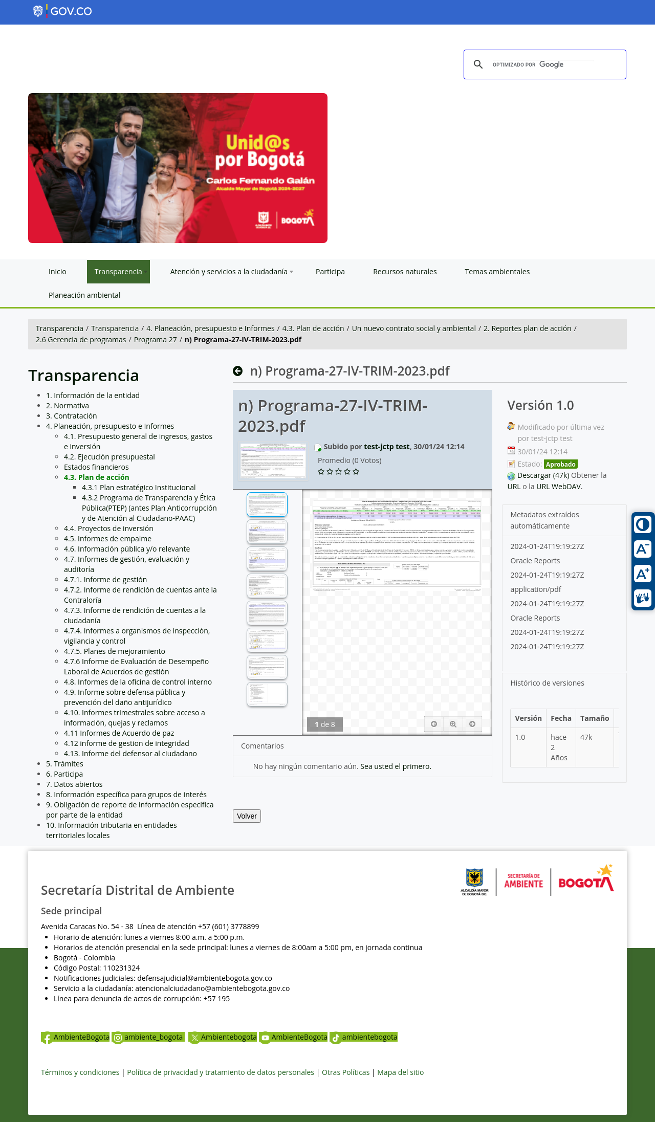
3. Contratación (71, 416)
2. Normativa (67, 405)
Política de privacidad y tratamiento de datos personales (220, 1072)
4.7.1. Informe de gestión (105, 579)
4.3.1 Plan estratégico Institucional (139, 487)
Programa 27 (155, 339)
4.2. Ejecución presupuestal (109, 456)
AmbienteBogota (75, 1037)
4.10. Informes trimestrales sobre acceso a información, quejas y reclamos (134, 718)
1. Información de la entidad (93, 395)
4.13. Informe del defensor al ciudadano (130, 753)
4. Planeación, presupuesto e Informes (210, 328)
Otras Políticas (345, 1072)
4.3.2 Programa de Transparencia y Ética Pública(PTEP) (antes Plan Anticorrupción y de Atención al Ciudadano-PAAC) (149, 508)
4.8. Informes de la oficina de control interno (138, 682)
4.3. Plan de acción (313, 328)
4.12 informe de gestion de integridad (126, 743)
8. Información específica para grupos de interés (126, 794)
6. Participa (64, 774)
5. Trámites (64, 763)
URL (513, 486)
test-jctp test (386, 446)
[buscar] (543, 65)
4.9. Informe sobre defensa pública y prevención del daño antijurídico (124, 697)
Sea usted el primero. (395, 766)
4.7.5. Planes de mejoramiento (114, 651)
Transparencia (59, 328)
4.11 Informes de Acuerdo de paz (119, 733)
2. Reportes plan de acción (528, 328)
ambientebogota (364, 1037)
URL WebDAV (558, 486)
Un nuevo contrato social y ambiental (414, 328)
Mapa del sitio (400, 1072)
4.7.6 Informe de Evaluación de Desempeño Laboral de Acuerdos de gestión (136, 666)
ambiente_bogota (148, 1037)
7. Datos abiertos (74, 784)
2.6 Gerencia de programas (81, 339)
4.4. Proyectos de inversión (109, 528)
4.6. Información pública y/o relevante (127, 549)
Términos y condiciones (80, 1072)
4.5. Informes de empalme (107, 538)
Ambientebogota (222, 1037)
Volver (247, 816)
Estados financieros (96, 467)
